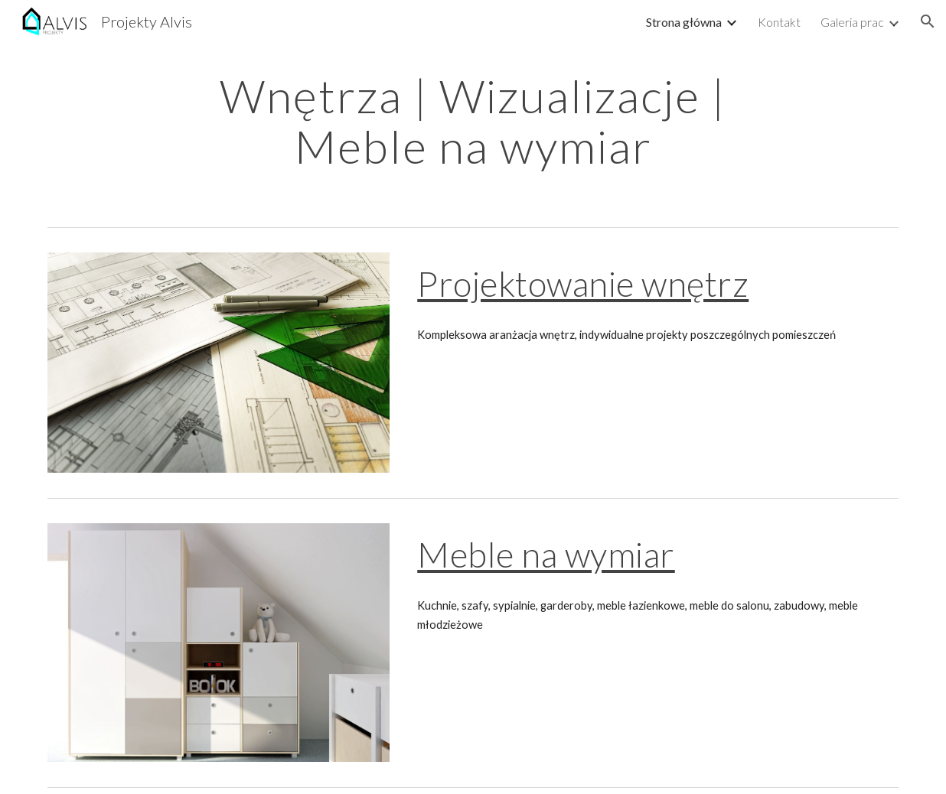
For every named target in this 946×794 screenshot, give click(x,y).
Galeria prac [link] (852, 22)
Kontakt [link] (779, 22)
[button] (927, 21)
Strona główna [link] (684, 22)
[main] (473, 120)
